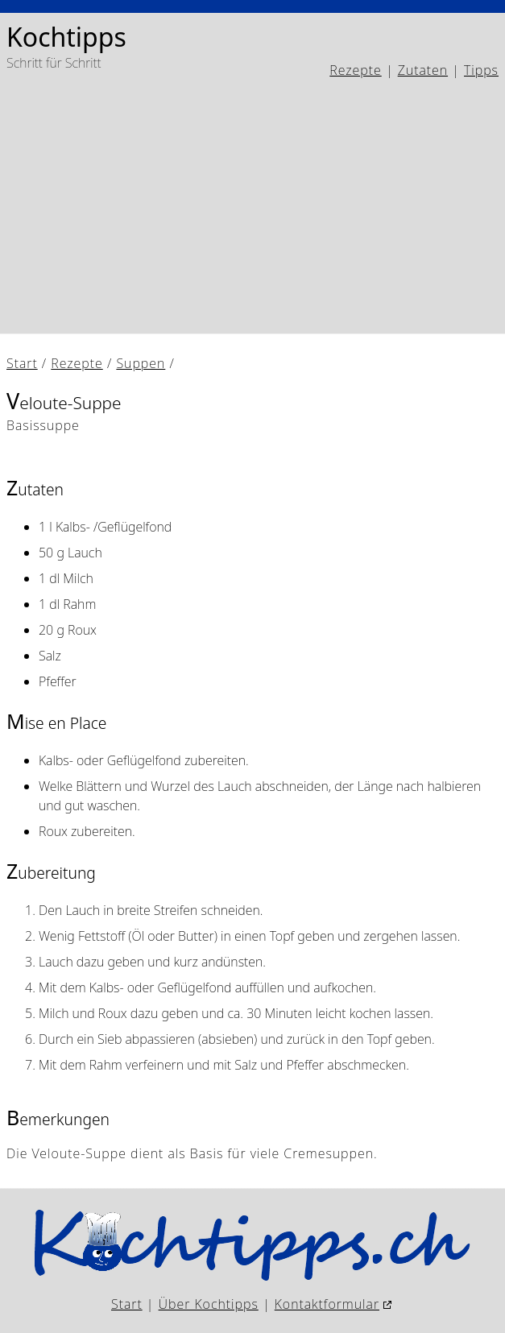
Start (22, 363)
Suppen (140, 363)
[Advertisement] (252, 207)
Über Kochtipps (209, 1304)
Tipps (481, 70)
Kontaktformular (327, 1304)
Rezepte (355, 70)
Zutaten (423, 70)
